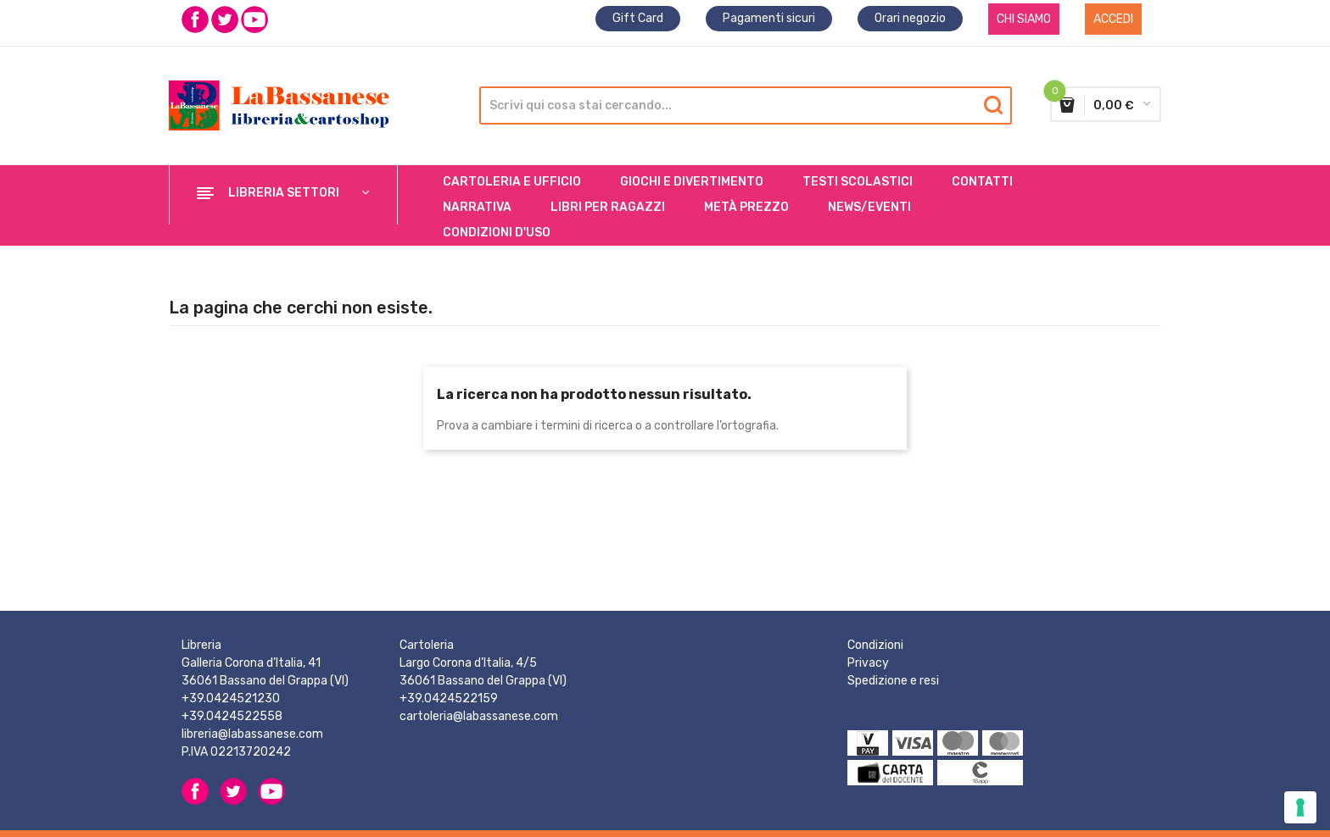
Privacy (868, 663)
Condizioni (875, 645)
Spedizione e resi (893, 680)
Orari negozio (910, 18)
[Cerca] (742, 105)
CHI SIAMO (1024, 19)
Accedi (1113, 19)
